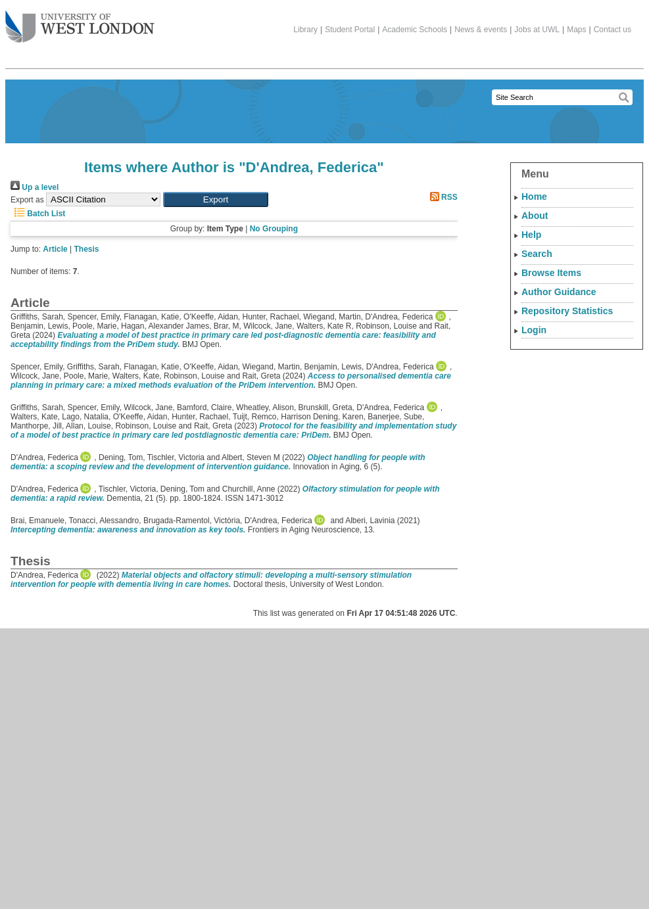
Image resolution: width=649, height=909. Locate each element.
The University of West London (80, 21)
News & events (480, 29)
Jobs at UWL (537, 29)
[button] (215, 199)
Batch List (38, 213)
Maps (576, 29)
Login (533, 330)
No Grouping (274, 228)
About (534, 215)
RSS (442, 197)
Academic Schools (414, 29)
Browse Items (551, 273)
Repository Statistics (567, 311)
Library (305, 29)
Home (534, 196)
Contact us (612, 29)
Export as (27, 199)
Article (55, 249)
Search (536, 253)
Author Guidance (558, 292)
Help (531, 234)
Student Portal (350, 29)
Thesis (86, 249)
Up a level (35, 187)
